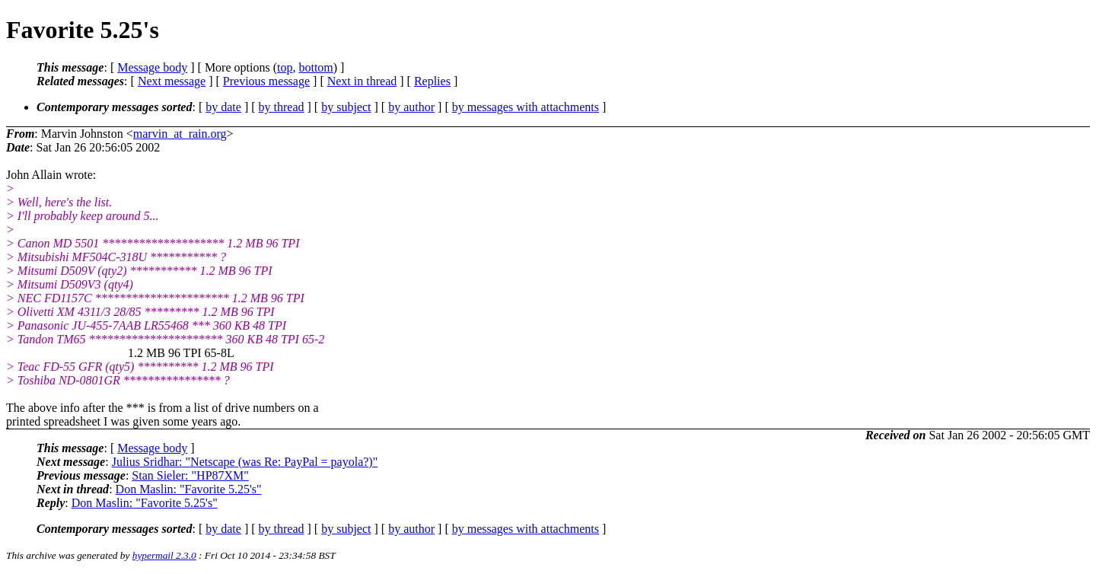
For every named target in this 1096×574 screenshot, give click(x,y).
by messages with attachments (525, 106)
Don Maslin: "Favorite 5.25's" (189, 489)
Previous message (266, 81)
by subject (346, 106)
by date (223, 106)
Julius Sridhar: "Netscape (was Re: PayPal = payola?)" (245, 461)
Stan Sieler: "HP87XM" (190, 475)
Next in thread (362, 81)
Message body (152, 67)
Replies (432, 81)
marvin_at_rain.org (180, 133)
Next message (172, 81)
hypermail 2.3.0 (164, 555)
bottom (315, 67)
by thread (281, 106)
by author (411, 106)
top (284, 67)
